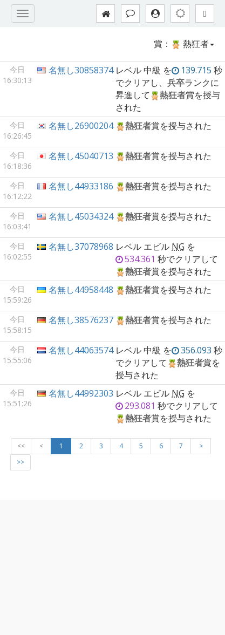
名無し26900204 (81, 126)
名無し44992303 (81, 393)
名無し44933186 (81, 186)
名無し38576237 (81, 320)
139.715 (192, 70)
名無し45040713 (81, 156)
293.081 (135, 406)
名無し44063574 (81, 350)
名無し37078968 (81, 246)
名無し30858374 (81, 70)
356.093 (192, 350)
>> (20, 462)
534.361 (135, 259)
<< (21, 445)
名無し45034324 (81, 216)
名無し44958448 (81, 290)
